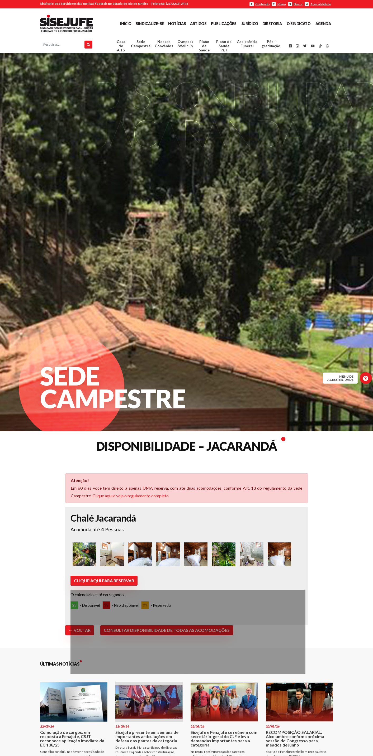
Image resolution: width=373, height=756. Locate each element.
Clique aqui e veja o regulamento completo (130, 497)
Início (125, 23)
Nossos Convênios (164, 45)
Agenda (323, 23)
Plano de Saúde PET (224, 47)
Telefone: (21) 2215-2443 (169, 4)
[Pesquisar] (88, 46)
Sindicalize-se (150, 23)
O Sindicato (299, 23)
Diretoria (272, 23)
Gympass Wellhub (185, 45)
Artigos (198, 23)
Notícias (177, 23)
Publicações (224, 23)
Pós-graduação (271, 45)
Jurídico (249, 23)
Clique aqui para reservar (104, 582)
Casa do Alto (121, 47)
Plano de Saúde (204, 47)
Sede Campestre (140, 45)
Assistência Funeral (247, 45)
